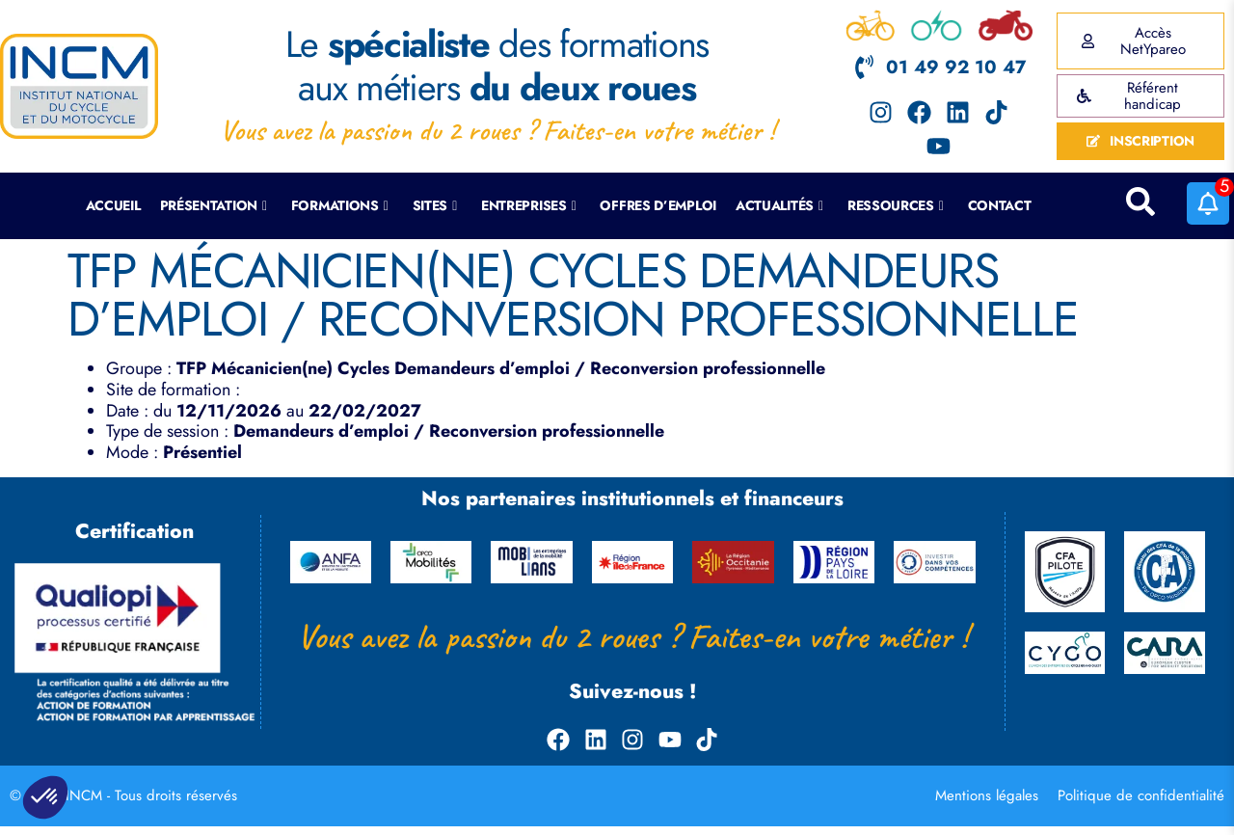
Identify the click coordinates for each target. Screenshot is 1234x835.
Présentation (213, 205)
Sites (435, 205)
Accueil (113, 205)
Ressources (895, 205)
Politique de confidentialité (1141, 795)
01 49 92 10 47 (956, 67)
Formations (340, 205)
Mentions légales (986, 795)
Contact (1000, 205)
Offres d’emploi (658, 205)
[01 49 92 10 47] (864, 67)
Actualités (779, 205)
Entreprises (529, 205)
